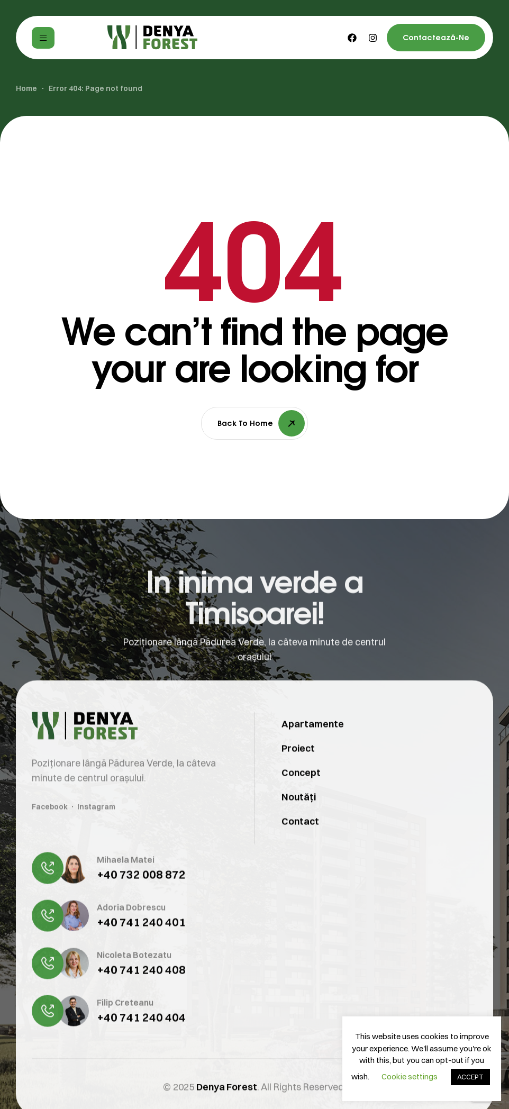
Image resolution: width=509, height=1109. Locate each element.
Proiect (298, 763)
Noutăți (298, 811)
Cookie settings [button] (409, 1076)
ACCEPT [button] (470, 1076)
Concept (301, 787)
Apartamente (312, 738)
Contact (300, 836)
